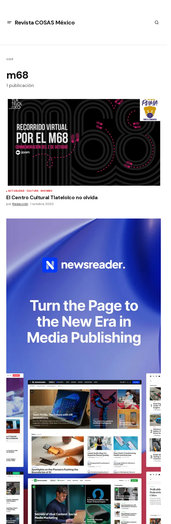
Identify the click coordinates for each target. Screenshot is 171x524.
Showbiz (46, 191)
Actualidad (16, 191)
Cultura (32, 191)
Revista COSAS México (45, 22)
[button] (9, 22)
